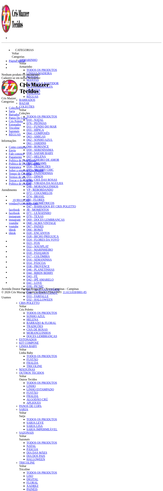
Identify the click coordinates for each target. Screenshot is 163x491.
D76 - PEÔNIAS (36, 123)
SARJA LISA (35, 426)
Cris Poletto (29, 302)
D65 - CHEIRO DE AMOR (43, 159)
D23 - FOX (33, 243)
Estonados (28, 339)
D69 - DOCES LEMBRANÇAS (46, 219)
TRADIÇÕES (35, 326)
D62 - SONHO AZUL (40, 139)
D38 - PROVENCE (38, 266)
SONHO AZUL (36, 316)
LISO (30, 476)
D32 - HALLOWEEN (39, 299)
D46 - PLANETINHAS (40, 269)
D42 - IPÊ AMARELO (40, 279)
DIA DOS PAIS (36, 456)
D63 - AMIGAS (36, 136)
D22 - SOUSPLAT (38, 246)
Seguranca (15, 167)
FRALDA (32, 362)
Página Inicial (17, 60)
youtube (13, 223)
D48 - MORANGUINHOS (42, 186)
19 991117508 (19, 200)
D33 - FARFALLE (37, 296)
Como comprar (18, 147)
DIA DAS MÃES (37, 452)
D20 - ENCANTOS (38, 233)
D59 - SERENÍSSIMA (40, 149)
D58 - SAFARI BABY (40, 153)
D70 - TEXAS (35, 216)
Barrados (27, 99)
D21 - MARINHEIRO (40, 249)
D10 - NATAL (35, 119)
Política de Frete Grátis (22, 160)
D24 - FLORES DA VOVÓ (43, 239)
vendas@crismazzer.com (23, 203)
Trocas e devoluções (21, 180)
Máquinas (27, 369)
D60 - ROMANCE (38, 146)
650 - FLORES (35, 199)
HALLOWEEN (36, 459)
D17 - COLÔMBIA (38, 256)
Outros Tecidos (31, 372)
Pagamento (15, 157)
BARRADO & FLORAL (41, 322)
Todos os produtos (42, 70)
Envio (12, 150)
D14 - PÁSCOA (36, 263)
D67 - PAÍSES (35, 226)
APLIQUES (34, 402)
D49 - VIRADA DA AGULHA (45, 183)
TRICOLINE (34, 366)
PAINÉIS (32, 489)
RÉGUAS (15, 134)
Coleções (26, 106)
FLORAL (32, 482)
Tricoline (27, 462)
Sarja (23, 409)
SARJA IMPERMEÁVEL (42, 429)
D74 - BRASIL (36, 196)
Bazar (24, 103)
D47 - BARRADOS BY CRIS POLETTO (51, 206)
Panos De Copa (30, 406)
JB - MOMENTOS (38, 209)
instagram (14, 216)
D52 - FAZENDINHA (40, 173)
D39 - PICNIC (35, 286)
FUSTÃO (32, 359)
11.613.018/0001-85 (75, 292)
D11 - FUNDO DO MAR (42, 126)
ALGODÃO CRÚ (37, 399)
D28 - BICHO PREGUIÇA (43, 236)
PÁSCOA (32, 449)
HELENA (32, 319)
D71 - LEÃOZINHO (39, 213)
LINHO (31, 386)
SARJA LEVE (35, 422)
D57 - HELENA (36, 156)
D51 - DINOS (35, 176)
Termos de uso (17, 177)
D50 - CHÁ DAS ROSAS (42, 179)
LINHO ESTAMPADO (40, 389)
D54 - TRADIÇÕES (38, 166)
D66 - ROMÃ (35, 229)
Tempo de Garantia (20, 173)
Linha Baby (28, 346)
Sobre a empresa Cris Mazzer (26, 170)
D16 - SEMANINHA (39, 259)
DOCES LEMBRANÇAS (42, 336)
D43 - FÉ (32, 276)
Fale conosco (16, 153)
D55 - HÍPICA (35, 129)
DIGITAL (32, 479)
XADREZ (32, 485)
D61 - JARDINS (36, 143)
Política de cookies (20, 183)
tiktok (12, 229)
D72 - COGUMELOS (39, 193)
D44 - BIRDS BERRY (40, 273)
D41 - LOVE (34, 283)
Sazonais (26, 432)
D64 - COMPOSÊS (38, 133)
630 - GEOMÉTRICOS (40, 203)
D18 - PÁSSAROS (38, 253)
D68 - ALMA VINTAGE (41, 223)
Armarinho (28, 60)
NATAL (31, 446)
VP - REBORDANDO (40, 189)
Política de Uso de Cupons (24, 163)
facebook (14, 209)
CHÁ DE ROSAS (37, 329)
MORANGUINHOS (39, 332)
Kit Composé (29, 342)
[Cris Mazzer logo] (15, 31)
